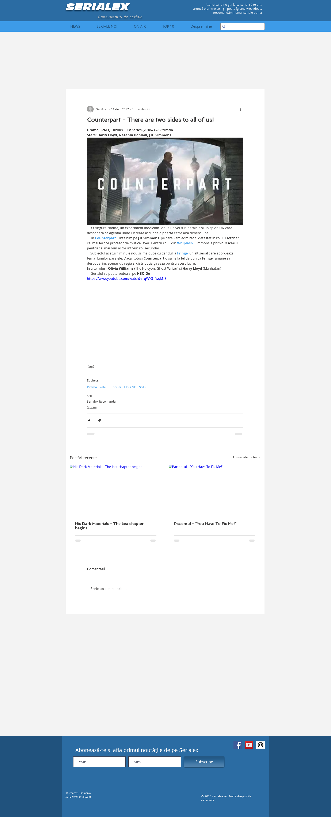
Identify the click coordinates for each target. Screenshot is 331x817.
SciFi (142, 387)
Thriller (116, 387)
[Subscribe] (204, 761)
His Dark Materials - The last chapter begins (109, 525)
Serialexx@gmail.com (78, 796)
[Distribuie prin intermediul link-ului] (99, 421)
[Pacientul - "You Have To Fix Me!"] (214, 490)
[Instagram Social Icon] (260, 745)
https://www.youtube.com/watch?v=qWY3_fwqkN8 (126, 278)
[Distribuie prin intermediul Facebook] (89, 421)
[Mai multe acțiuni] (240, 109)
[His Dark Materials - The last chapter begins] (115, 490)
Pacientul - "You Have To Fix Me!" (205, 523)
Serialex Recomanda (101, 401)
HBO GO (130, 387)
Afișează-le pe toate (246, 457)
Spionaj (92, 407)
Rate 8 (104, 387)
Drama (92, 387)
